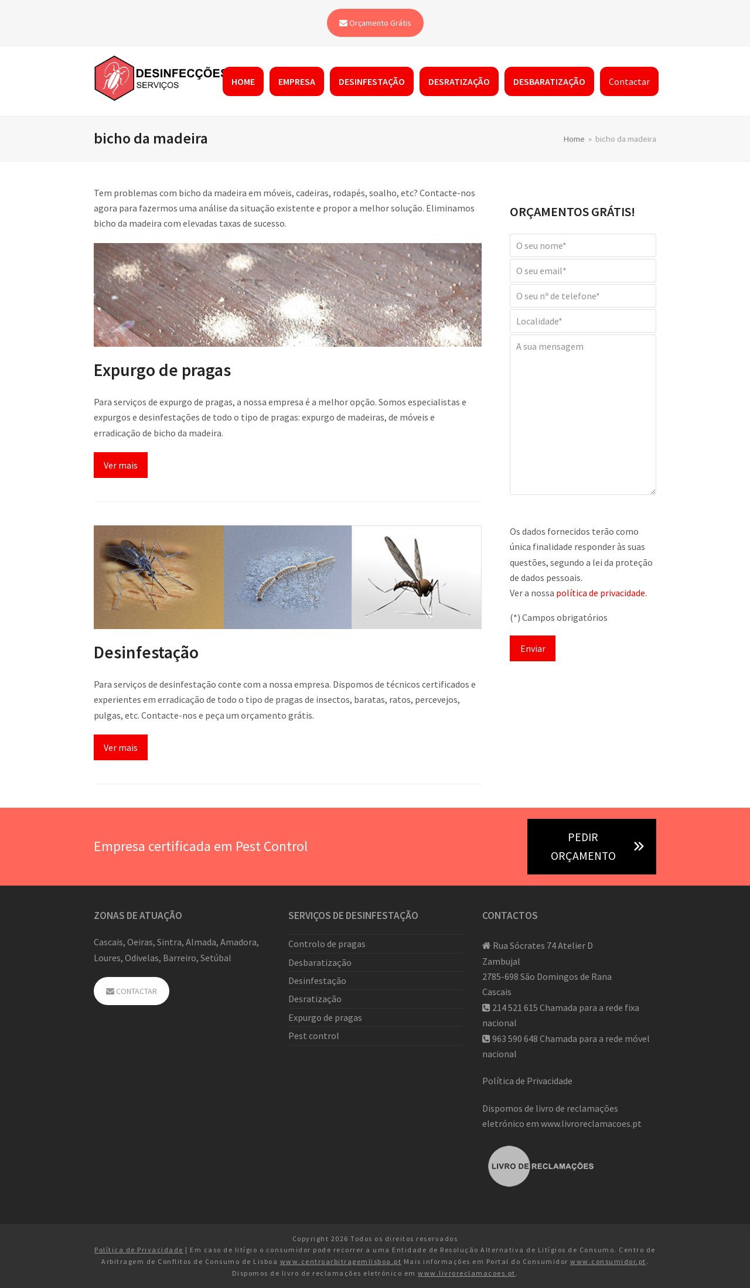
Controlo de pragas (327, 943)
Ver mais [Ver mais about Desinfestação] (121, 747)
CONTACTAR (131, 991)
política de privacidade (600, 593)
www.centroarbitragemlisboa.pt (341, 1261)
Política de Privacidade (527, 1081)
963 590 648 (515, 1038)
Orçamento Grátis (375, 23)
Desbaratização (320, 962)
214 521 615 (515, 1007)
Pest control (313, 1035)
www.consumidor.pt (608, 1261)
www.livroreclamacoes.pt (591, 1123)
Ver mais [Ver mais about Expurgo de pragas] (121, 465)
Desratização (315, 999)
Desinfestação (146, 652)
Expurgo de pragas (162, 370)
